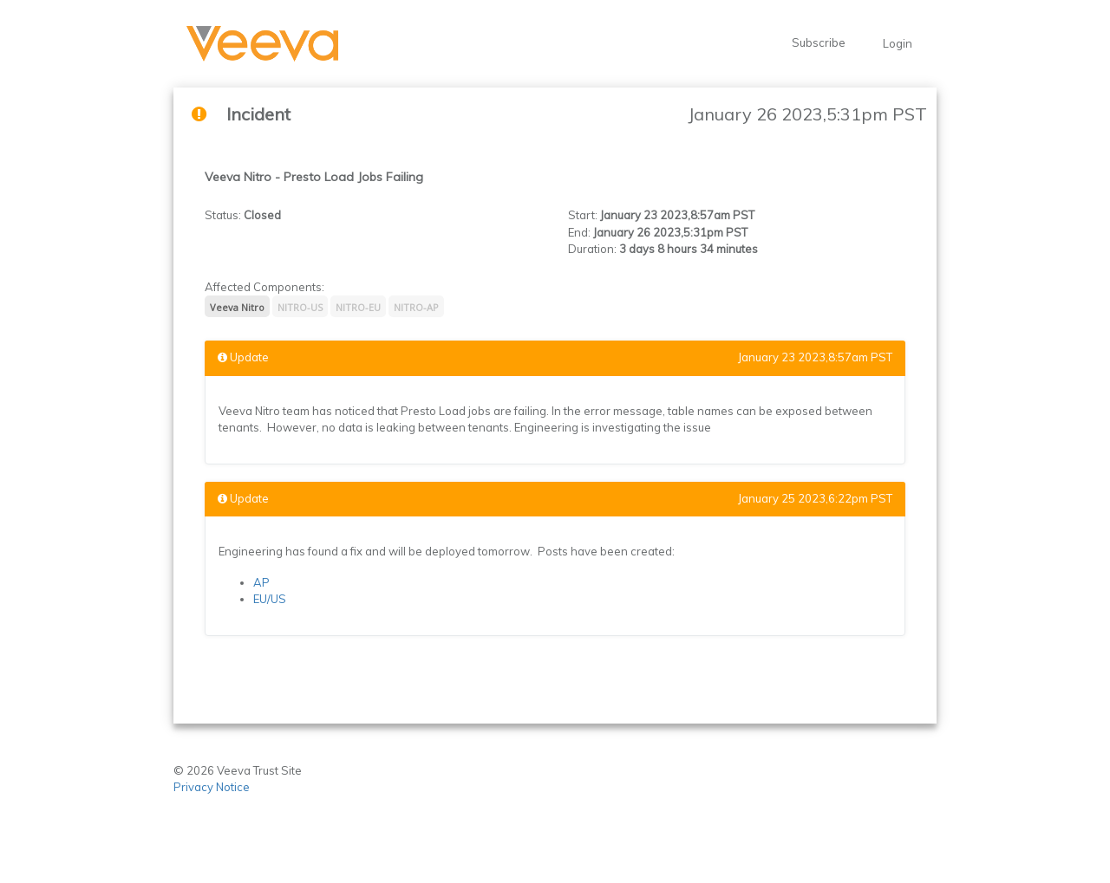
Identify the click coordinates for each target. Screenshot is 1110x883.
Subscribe (819, 42)
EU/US (269, 599)
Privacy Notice (212, 787)
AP (261, 582)
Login (897, 43)
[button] (262, 43)
